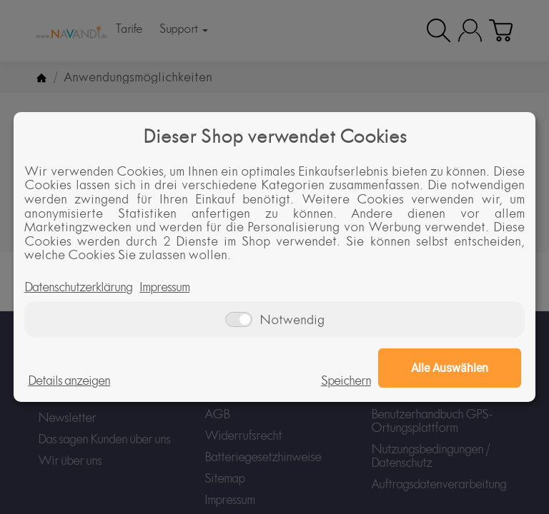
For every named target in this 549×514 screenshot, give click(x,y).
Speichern (346, 380)
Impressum (164, 287)
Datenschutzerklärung (78, 287)
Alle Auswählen (449, 368)
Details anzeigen (69, 380)
